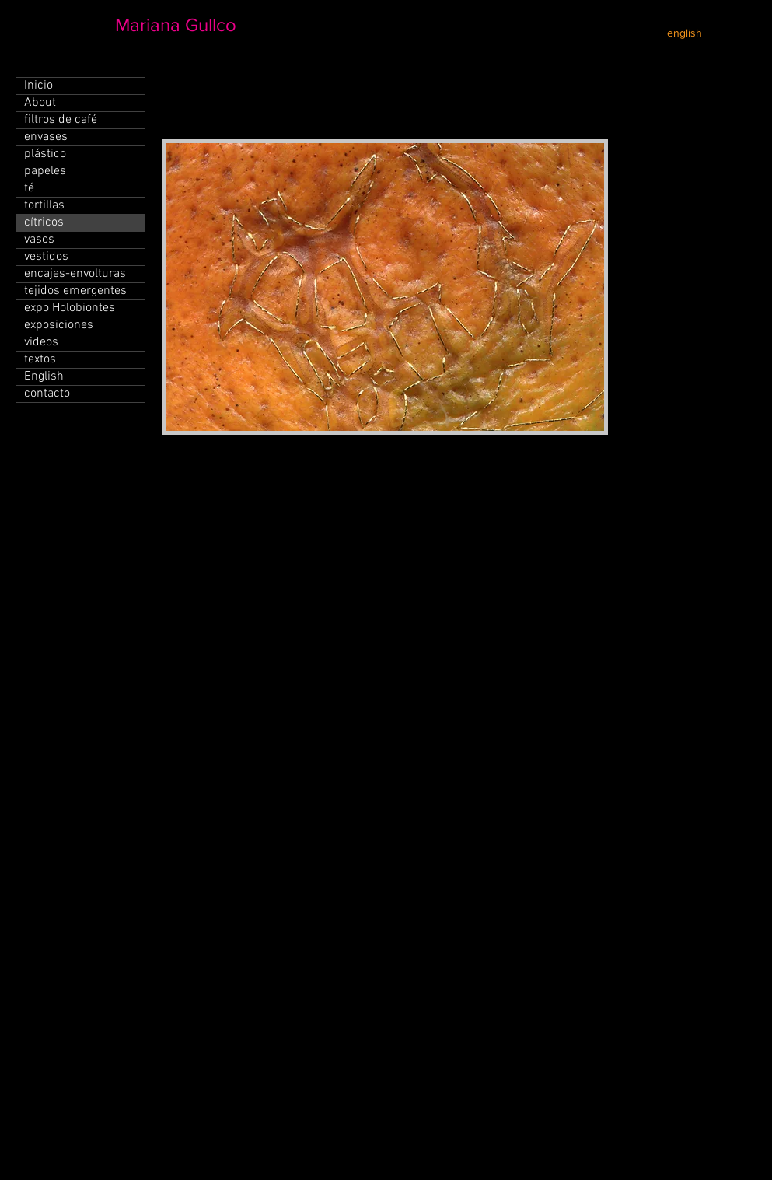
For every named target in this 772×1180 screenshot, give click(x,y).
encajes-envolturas (75, 274)
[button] (385, 287)
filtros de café (60, 120)
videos (41, 342)
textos (40, 359)
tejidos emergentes (75, 291)
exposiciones (58, 325)
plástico (45, 154)
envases (46, 137)
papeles (45, 171)
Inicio (38, 85)
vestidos (46, 256)
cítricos (44, 222)
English (44, 376)
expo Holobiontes (69, 308)
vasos (39, 239)
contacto (47, 393)
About (40, 102)
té (29, 188)
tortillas (44, 205)
